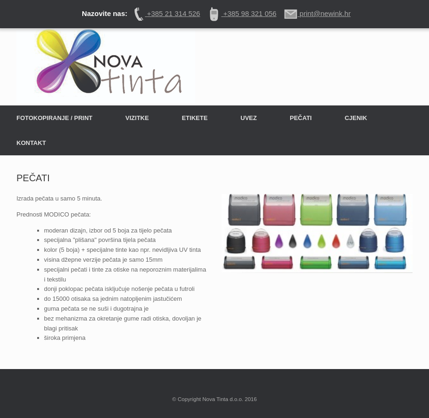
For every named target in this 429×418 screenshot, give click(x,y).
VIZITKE (137, 117)
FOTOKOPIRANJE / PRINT (54, 117)
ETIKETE (194, 117)
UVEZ (248, 117)
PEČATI (301, 117)
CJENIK (356, 117)
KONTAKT (31, 142)
